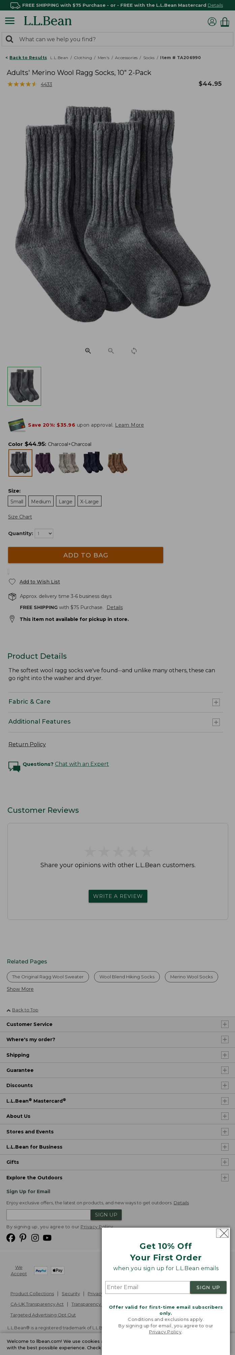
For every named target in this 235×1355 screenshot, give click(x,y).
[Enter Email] (147, 1287)
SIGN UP (208, 1287)
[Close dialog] (222, 1233)
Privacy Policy (165, 1331)
